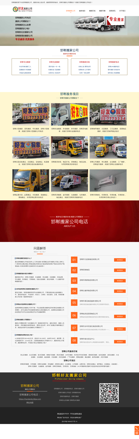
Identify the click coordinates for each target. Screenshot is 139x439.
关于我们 (122, 10)
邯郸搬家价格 (76, 407)
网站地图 (29, 417)
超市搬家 (48, 381)
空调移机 (58, 381)
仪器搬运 (107, 379)
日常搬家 (33, 379)
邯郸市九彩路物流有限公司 (89, 274)
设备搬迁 (114, 379)
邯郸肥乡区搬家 (75, 415)
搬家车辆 (102, 10)
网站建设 (60, 429)
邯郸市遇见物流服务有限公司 (90, 316)
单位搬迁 (61, 379)
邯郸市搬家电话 (65, 411)
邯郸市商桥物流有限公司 (89, 295)
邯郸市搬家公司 (79, 404)
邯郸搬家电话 (68, 404)
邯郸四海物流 (85, 285)
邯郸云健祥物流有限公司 (89, 305)
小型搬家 (34, 381)
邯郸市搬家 (75, 411)
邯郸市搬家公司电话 (64, 407)
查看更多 (120, 275)
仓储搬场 (41, 381)
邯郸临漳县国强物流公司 (89, 329)
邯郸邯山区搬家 (64, 415)
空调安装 (66, 381)
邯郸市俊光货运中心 (87, 354)
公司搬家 (75, 379)
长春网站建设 (77, 429)
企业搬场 (68, 379)
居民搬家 (26, 379)
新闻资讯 (112, 10)
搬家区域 (92, 10)
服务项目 (82, 10)
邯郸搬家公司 (70, 10)
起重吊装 (82, 379)
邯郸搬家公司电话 (28, 409)
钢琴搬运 (100, 379)
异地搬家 (51, 379)
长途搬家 (43, 379)
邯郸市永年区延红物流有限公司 (91, 341)
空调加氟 (73, 381)
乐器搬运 (93, 379)
